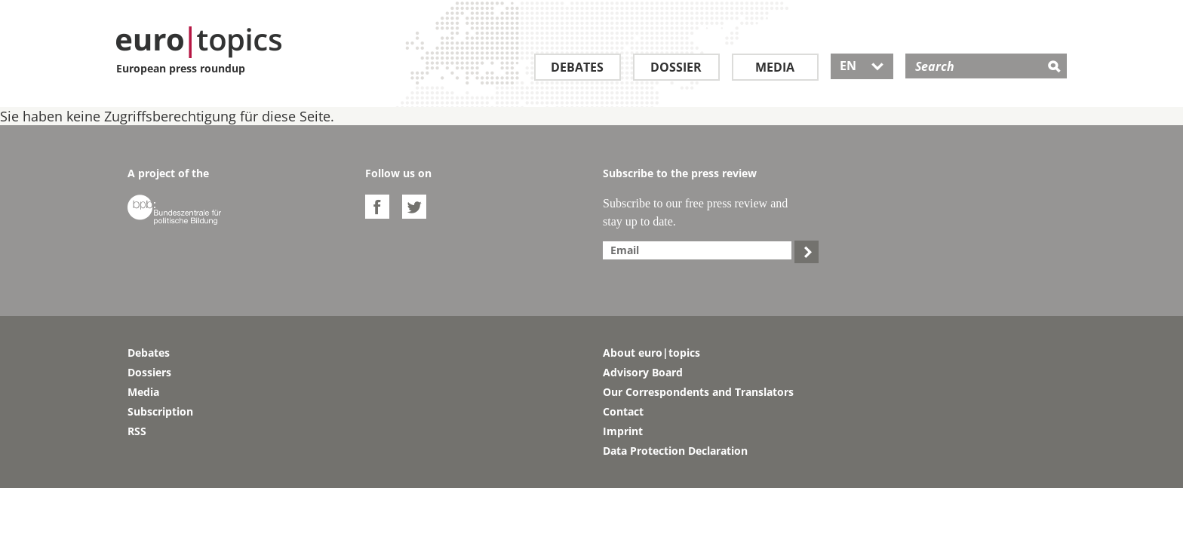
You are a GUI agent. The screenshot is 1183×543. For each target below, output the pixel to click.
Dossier (676, 67)
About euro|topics (651, 352)
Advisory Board (643, 372)
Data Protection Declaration (675, 450)
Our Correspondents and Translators (698, 392)
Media (774, 67)
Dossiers (149, 372)
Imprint (623, 431)
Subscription (160, 411)
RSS (137, 431)
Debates (577, 67)
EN (862, 65)
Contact (623, 411)
